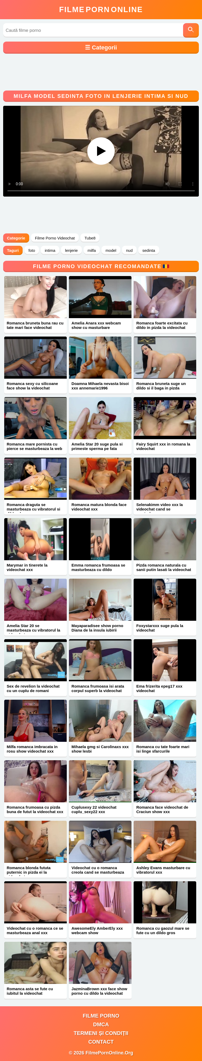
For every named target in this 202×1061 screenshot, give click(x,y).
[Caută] (191, 30)
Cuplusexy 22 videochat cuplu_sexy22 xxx (94, 809)
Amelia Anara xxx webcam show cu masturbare (96, 325)
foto (31, 250)
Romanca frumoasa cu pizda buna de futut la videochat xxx (35, 809)
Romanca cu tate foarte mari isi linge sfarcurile (162, 748)
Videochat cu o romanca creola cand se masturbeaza (98, 869)
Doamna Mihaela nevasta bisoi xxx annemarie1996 (100, 385)
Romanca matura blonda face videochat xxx (99, 506)
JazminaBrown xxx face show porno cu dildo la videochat (99, 991)
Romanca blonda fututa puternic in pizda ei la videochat (29, 872)
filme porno (101, 1016)
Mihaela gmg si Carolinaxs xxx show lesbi (100, 748)
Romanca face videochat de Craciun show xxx (162, 809)
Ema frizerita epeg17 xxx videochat (159, 688)
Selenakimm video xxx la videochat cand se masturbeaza (159, 509)
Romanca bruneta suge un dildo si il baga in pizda (161, 385)
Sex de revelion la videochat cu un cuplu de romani (33, 688)
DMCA (101, 1024)
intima (50, 250)
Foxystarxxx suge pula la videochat (159, 627)
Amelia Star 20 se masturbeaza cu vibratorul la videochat (33, 630)
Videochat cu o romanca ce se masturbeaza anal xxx (35, 930)
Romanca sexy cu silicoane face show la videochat (32, 385)
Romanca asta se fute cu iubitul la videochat (30, 991)
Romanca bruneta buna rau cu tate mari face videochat (35, 325)
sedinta (148, 250)
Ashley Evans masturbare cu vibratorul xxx (163, 869)
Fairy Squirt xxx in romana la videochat (163, 446)
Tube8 (89, 238)
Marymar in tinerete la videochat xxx (27, 567)
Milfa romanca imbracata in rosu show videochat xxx (32, 748)
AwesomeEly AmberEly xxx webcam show (97, 930)
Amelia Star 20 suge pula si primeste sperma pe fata (97, 446)
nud (129, 250)
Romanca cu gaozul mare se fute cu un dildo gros (162, 930)
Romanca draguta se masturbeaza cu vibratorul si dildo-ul (33, 509)
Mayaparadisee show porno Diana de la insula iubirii (97, 627)
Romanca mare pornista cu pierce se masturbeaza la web (34, 446)
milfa (92, 250)
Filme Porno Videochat (55, 238)
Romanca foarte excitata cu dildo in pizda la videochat (162, 325)
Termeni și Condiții (101, 1033)
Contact (101, 1042)
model (110, 250)
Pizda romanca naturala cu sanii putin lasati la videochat (163, 567)
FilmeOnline (101, 9)
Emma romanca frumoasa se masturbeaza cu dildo (98, 567)
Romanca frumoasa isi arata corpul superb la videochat (98, 688)
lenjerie (71, 250)
